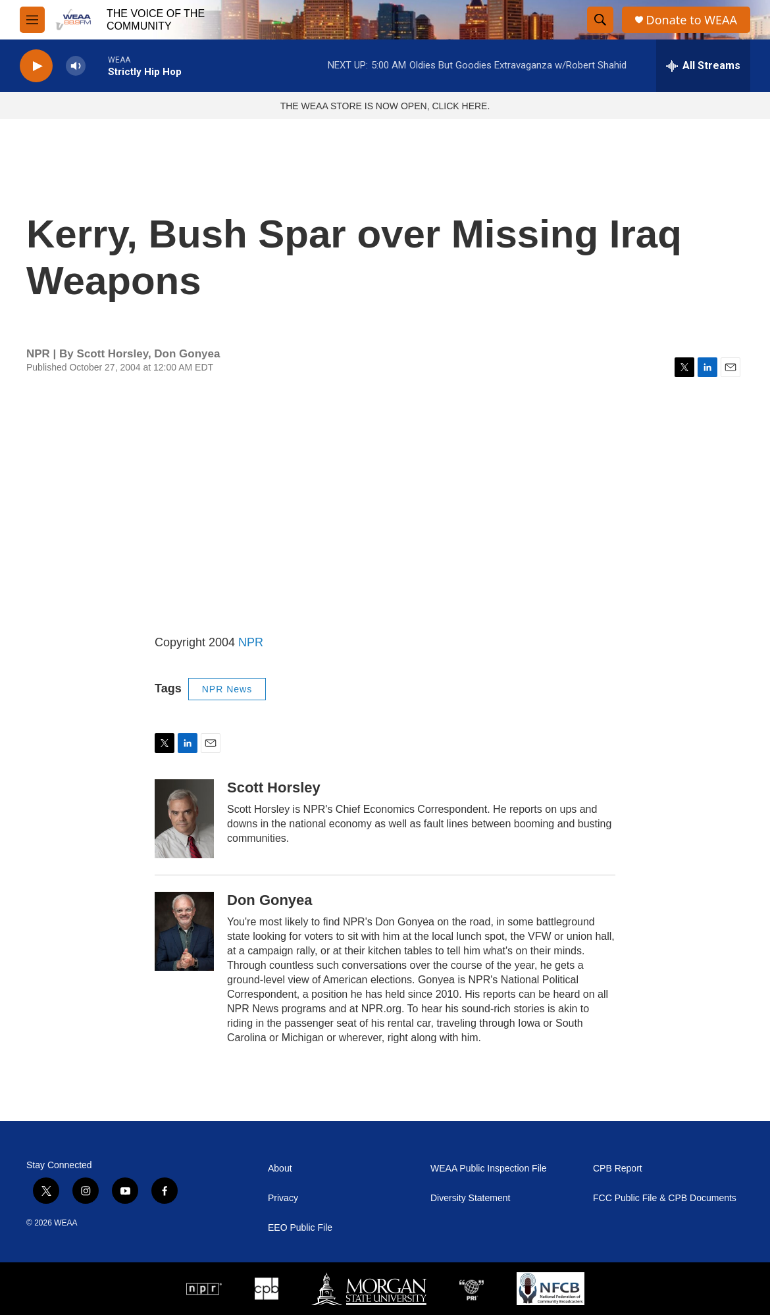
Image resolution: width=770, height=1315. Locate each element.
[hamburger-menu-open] (32, 20)
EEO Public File (300, 1228)
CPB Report (617, 1168)
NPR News (227, 689)
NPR (250, 642)
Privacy (283, 1198)
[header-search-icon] (600, 20)
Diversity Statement (470, 1198)
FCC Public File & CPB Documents (664, 1198)
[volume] (75, 66)
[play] (36, 66)
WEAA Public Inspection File (488, 1168)
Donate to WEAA (691, 20)
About (280, 1168)
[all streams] (703, 65)
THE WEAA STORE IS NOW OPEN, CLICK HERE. (385, 106)
